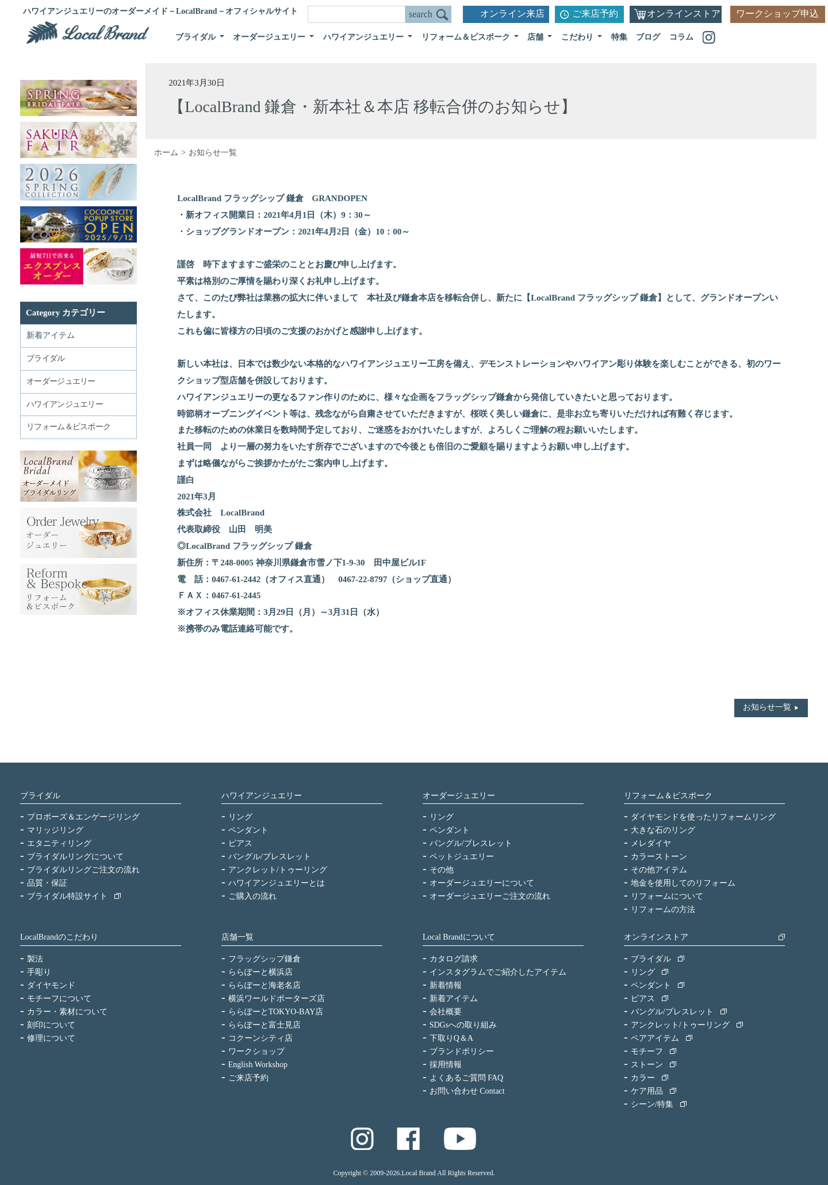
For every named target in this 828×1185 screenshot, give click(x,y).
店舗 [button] (536, 37)
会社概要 (446, 1011)
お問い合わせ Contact (467, 1091)
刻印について (51, 1025)
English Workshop (258, 1064)
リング (240, 817)
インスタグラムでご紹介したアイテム (498, 972)
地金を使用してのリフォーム (683, 883)
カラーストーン (659, 856)
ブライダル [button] (196, 37)
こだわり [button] (578, 37)
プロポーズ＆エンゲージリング (83, 817)
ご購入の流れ (252, 896)
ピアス (240, 843)
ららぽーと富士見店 (264, 1025)
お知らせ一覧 (767, 707)
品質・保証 (47, 883)
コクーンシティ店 (260, 1038)
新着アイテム (50, 335)
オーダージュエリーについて (482, 883)
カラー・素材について (67, 1011)
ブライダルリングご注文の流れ (83, 869)
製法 (35, 959)
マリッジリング (55, 830)
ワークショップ (256, 1051)
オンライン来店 (512, 13)
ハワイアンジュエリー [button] (364, 37)
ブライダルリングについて (75, 856)
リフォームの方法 (663, 909)
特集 (619, 37)
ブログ (648, 37)
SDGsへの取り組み (463, 1025)
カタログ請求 (454, 959)
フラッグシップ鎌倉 (264, 959)
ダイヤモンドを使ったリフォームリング (703, 817)
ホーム (166, 152)
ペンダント (248, 830)
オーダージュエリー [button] (270, 37)
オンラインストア (683, 13)
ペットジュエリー (462, 856)
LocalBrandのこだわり (59, 937)
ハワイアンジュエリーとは (276, 883)
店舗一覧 (237, 937)
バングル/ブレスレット (269, 856)
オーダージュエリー (459, 795)
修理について (51, 1038)
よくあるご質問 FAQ (466, 1078)
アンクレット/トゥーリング (277, 869)
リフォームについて (667, 896)
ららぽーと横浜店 (260, 972)
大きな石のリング (663, 830)
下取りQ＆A (451, 1038)
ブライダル (40, 795)
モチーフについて (59, 998)
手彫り (39, 972)
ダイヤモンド (51, 985)
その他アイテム (659, 869)
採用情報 (446, 1064)
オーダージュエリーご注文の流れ (490, 896)
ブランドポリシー (462, 1051)
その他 (442, 869)
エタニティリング (59, 843)
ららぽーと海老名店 (264, 985)
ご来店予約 (595, 13)
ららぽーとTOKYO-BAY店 (276, 1011)
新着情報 (446, 985)
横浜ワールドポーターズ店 (276, 998)
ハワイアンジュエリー (261, 795)
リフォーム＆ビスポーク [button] (466, 37)
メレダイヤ (651, 843)
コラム (681, 37)
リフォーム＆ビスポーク (668, 795)
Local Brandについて (459, 937)
